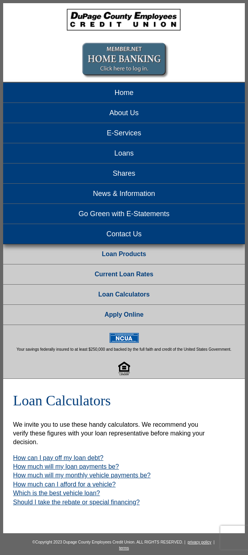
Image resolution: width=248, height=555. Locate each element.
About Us (123, 113)
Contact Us (124, 234)
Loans (124, 153)
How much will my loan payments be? (66, 466)
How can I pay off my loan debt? (58, 457)
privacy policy (199, 542)
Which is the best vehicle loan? (56, 493)
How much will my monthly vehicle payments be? (82, 475)
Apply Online (124, 314)
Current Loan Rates (124, 274)
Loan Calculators (124, 294)
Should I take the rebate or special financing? (76, 502)
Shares (124, 173)
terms (124, 548)
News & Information (124, 194)
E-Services (124, 133)
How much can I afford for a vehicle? (64, 484)
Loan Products (124, 254)
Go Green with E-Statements (123, 214)
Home (123, 93)
